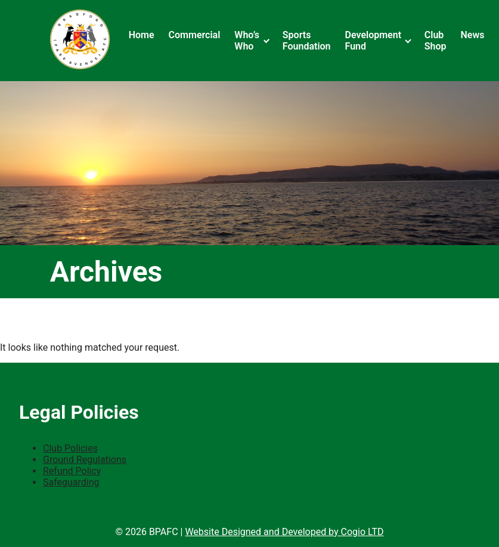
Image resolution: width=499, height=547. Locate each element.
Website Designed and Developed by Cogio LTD (284, 531)
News (473, 35)
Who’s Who (246, 40)
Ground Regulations (84, 459)
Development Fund (373, 40)
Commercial (195, 35)
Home (141, 35)
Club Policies (70, 448)
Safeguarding (71, 482)
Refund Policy (72, 471)
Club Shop (435, 40)
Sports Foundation (307, 40)
